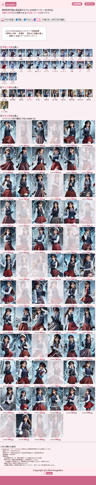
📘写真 (18, 20)
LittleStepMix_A (39, 452)
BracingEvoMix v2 (27, 452)
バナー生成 (7, 20)
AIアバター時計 (58, 20)
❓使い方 (45, 20)
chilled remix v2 (15, 452)
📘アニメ (27, 20)
